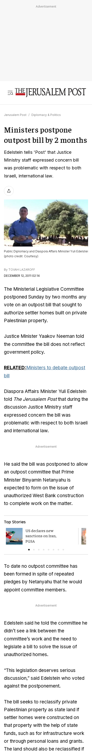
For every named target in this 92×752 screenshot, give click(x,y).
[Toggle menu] (10, 93)
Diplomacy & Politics (46, 115)
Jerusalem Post (15, 115)
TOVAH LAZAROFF (21, 269)
